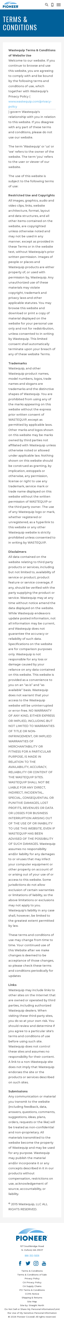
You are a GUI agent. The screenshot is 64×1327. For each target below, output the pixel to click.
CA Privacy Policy (32, 1282)
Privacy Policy (32, 1278)
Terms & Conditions (32, 1271)
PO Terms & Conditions (32, 1290)
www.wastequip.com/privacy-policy (30, 104)
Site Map (32, 1301)
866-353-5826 (32, 1255)
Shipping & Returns (32, 1297)
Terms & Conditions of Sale (32, 1274)
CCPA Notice (32, 1294)
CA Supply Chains (32, 1286)
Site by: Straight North (32, 1305)
